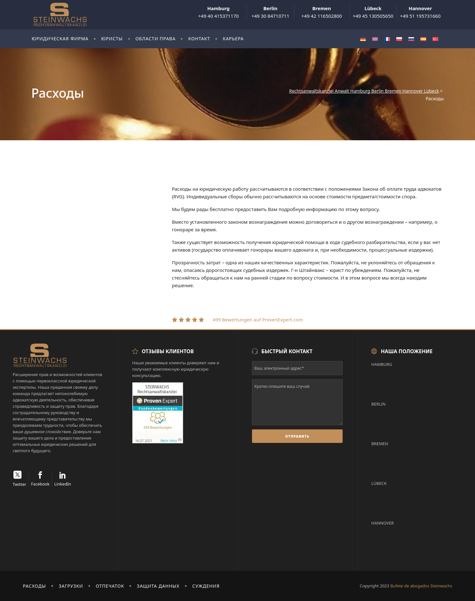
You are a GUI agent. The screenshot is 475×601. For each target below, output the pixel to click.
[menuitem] (363, 39)
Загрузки (71, 586)
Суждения (206, 586)
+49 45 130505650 (373, 12)
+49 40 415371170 (218, 12)
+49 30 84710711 (270, 12)
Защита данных (158, 586)
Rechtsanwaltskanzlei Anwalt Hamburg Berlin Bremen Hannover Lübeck (364, 91)
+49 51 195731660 (420, 12)
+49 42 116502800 (321, 12)
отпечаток (110, 586)
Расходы (34, 586)
